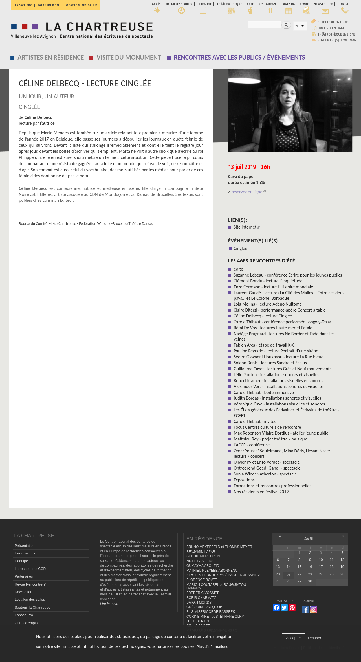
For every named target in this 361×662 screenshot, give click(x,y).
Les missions (25, 553)
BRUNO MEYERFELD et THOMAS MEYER (219, 547)
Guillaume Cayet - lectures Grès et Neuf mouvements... (284, 368)
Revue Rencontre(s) (31, 584)
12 (342, 560)
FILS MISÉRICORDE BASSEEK (210, 612)
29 (299, 581)
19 (342, 567)
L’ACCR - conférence (252, 445)
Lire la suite (109, 604)
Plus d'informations (212, 647)
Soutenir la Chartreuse (32, 608)
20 (278, 574)
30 (310, 581)
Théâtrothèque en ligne (336, 34)
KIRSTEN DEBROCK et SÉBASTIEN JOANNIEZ (223, 575)
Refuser (314, 638)
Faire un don (48, 5)
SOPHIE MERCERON (203, 556)
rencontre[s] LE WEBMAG (337, 40)
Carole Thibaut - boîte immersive (264, 392)
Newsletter (23, 592)
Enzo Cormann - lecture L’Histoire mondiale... (275, 287)
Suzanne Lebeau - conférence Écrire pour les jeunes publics (288, 275)
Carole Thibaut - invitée (255, 421)
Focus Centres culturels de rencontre (267, 427)
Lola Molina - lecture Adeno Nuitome (268, 304)
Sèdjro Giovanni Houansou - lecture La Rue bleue (278, 357)
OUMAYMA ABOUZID (202, 566)
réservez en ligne (248, 191)
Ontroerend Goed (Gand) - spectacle (267, 468)
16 (310, 567)
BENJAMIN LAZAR (200, 552)
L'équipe (21, 561)
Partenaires (24, 576)
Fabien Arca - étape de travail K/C (264, 345)
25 (332, 574)
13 (278, 567)
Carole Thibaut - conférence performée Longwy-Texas (283, 322)
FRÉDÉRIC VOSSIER (203, 593)
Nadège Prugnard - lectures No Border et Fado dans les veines (284, 336)
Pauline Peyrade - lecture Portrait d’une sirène (276, 351)
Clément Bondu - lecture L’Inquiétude (268, 281)
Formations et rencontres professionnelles (272, 485)
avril (310, 538)
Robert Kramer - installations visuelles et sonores (278, 380)
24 (321, 574)
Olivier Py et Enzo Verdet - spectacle (267, 462)
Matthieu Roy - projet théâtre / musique (270, 439)
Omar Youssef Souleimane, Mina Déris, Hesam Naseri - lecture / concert (284, 453)
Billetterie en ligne (333, 21)
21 (288, 575)
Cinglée (240, 248)
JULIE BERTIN (197, 621)
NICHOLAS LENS (199, 561)
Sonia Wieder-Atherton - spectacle (265, 474)
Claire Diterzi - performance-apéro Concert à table (280, 310)
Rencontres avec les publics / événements (239, 57)
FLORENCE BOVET (201, 580)
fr (297, 26)
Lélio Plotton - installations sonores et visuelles (276, 374)
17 (321, 567)
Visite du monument (129, 57)
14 (288, 567)
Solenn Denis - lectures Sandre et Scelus (270, 362)
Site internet (247, 227)
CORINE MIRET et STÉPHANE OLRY (215, 617)
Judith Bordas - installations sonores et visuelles (277, 398)
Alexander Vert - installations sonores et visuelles (278, 386)
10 (321, 560)
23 (310, 574)
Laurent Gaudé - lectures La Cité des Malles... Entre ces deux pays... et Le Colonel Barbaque (289, 295)
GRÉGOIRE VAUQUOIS (204, 607)
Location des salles (81, 5)
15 (299, 567)
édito (238, 269)
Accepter (293, 638)
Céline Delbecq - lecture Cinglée (263, 316)
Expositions (244, 480)
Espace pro (23, 5)
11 (332, 560)
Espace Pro (24, 615)
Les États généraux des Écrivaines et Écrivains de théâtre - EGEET (286, 412)
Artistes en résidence (50, 57)
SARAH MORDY (199, 602)
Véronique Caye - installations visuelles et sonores (279, 404)
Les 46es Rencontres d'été (261, 260)
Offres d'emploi (26, 623)
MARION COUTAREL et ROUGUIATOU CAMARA (216, 586)
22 (299, 574)
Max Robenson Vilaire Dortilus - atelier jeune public (281, 433)
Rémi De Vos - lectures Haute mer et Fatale (273, 327)
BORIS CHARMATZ (201, 598)
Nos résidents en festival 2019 (261, 491)
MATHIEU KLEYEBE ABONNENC (211, 571)
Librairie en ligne (331, 28)
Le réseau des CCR (30, 569)
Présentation (25, 546)
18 (332, 567)
